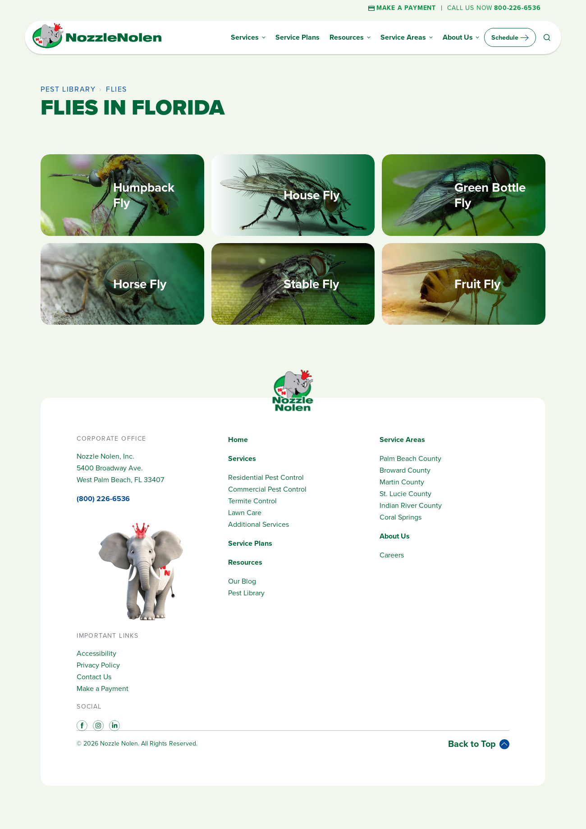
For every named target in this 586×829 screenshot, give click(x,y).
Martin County (402, 482)
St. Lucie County (405, 493)
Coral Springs (400, 517)
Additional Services (258, 524)
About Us (395, 536)
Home (238, 439)
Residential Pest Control (266, 477)
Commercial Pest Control (267, 489)
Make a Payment (102, 688)
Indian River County (411, 505)
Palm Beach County (410, 458)
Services (242, 458)
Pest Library (68, 89)
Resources (245, 562)
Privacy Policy (98, 665)
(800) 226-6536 (103, 498)
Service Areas (402, 439)
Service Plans (250, 543)
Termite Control (252, 501)
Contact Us (94, 677)
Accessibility (96, 653)
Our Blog (242, 581)
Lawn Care (244, 512)
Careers (392, 555)
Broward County (405, 470)
